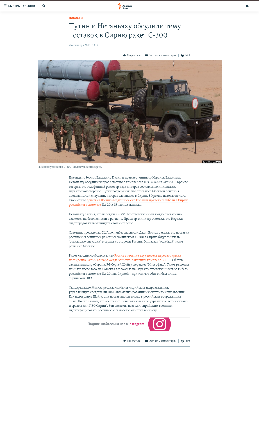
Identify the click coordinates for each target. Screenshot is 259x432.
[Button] (131, 55)
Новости (76, 18)
